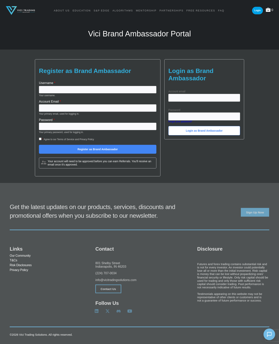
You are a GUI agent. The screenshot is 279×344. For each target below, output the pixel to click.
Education (82, 10)
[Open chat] (269, 334)
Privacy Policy (19, 270)
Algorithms (123, 10)
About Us (62, 10)
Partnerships (171, 10)
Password (174, 110)
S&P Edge (101, 10)
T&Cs (13, 260)
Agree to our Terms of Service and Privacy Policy (69, 139)
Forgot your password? (180, 121)
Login (257, 10)
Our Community (20, 256)
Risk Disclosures (21, 265)
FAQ (221, 10)
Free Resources (200, 10)
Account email (176, 91)
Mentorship (146, 10)
